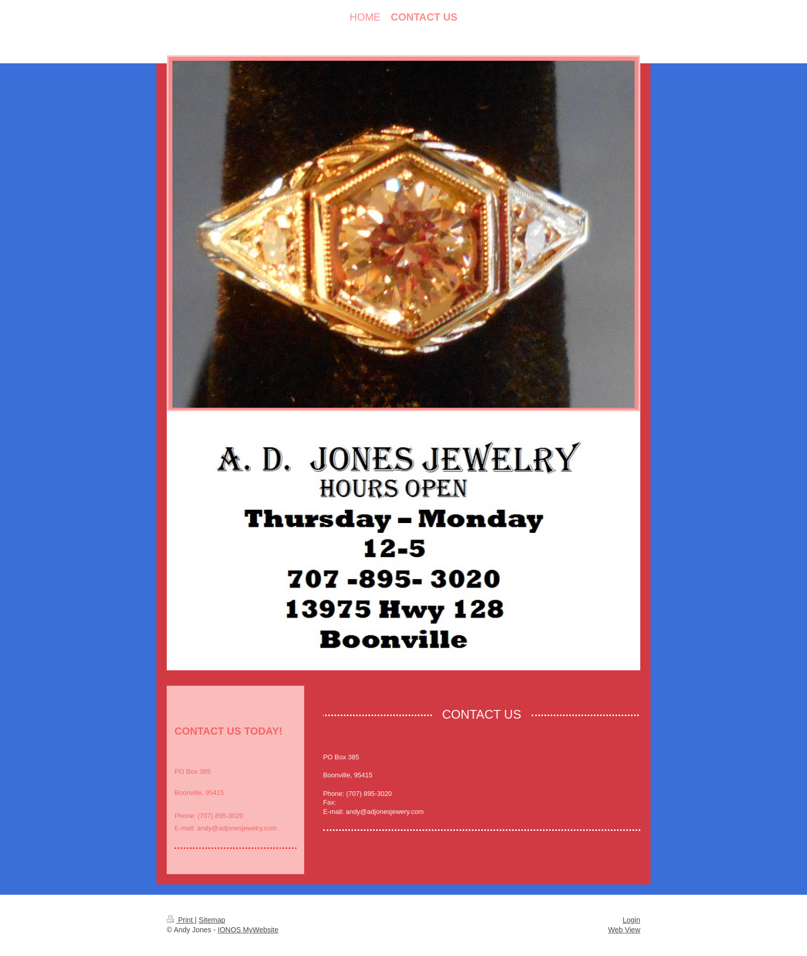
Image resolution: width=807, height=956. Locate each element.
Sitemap (212, 920)
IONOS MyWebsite (248, 930)
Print (181, 920)
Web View (624, 930)
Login (631, 920)
